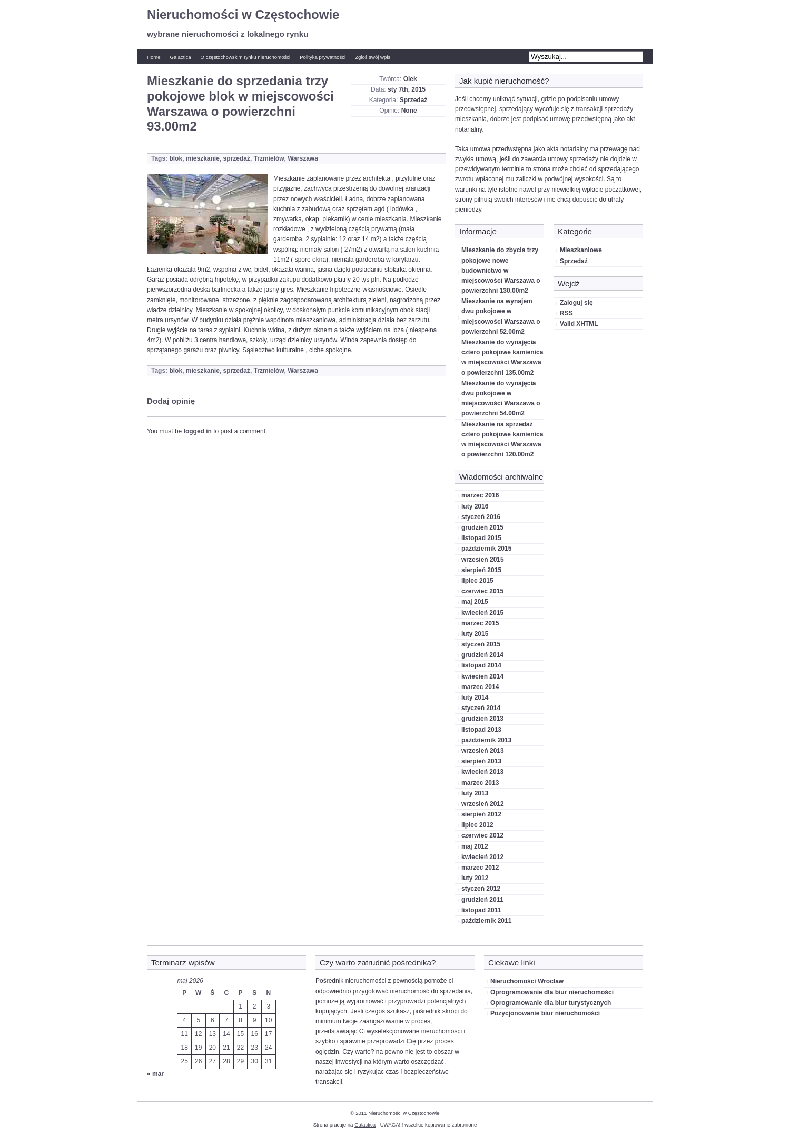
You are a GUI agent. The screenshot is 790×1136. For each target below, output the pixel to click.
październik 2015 (486, 548)
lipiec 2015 (477, 580)
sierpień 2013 (481, 761)
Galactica (180, 57)
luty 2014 (474, 697)
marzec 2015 (480, 623)
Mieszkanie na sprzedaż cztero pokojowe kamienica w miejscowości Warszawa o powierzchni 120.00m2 (502, 440)
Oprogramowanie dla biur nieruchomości (552, 992)
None (409, 110)
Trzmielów (269, 158)
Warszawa (303, 158)
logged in (198, 431)
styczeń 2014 (480, 708)
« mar (155, 1074)
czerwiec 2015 (482, 591)
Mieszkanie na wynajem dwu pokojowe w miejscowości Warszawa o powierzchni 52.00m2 (500, 316)
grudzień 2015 (482, 527)
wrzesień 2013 (482, 750)
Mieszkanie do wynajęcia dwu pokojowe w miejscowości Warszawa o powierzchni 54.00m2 (500, 398)
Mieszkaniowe (581, 250)
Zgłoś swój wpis (372, 57)
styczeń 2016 (480, 517)
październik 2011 (486, 920)
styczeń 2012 (480, 888)
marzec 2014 (480, 687)
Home (154, 57)
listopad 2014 (481, 665)
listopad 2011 (481, 910)
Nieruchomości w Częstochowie (243, 14)
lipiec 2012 (477, 825)
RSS (566, 313)
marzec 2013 (480, 782)
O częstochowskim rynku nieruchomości (246, 57)
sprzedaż (236, 158)
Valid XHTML (579, 323)
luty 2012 (474, 878)
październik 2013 (486, 740)
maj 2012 (474, 846)
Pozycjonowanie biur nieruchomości (545, 1013)
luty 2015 (474, 633)
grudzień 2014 (482, 655)
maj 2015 (474, 601)
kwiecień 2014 (482, 676)
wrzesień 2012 (482, 804)
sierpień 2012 (481, 814)
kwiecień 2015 (482, 612)
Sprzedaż (414, 100)
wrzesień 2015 (482, 559)
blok (175, 158)
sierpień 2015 (481, 570)
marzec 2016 (480, 495)
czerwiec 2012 (482, 835)
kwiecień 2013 (482, 771)
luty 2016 (474, 506)
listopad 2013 (481, 729)
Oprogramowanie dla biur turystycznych (550, 1003)
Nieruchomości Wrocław (527, 981)
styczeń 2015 (480, 644)
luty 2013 (474, 793)
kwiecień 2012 (482, 857)
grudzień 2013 (482, 718)
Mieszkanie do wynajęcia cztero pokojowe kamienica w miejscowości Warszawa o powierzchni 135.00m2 (502, 357)
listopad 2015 (481, 538)
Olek (410, 79)
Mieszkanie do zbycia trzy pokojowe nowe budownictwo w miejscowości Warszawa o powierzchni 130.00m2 (500, 270)
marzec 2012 (480, 867)
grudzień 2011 (482, 899)
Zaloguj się (576, 302)
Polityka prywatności (322, 57)
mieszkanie (203, 158)
